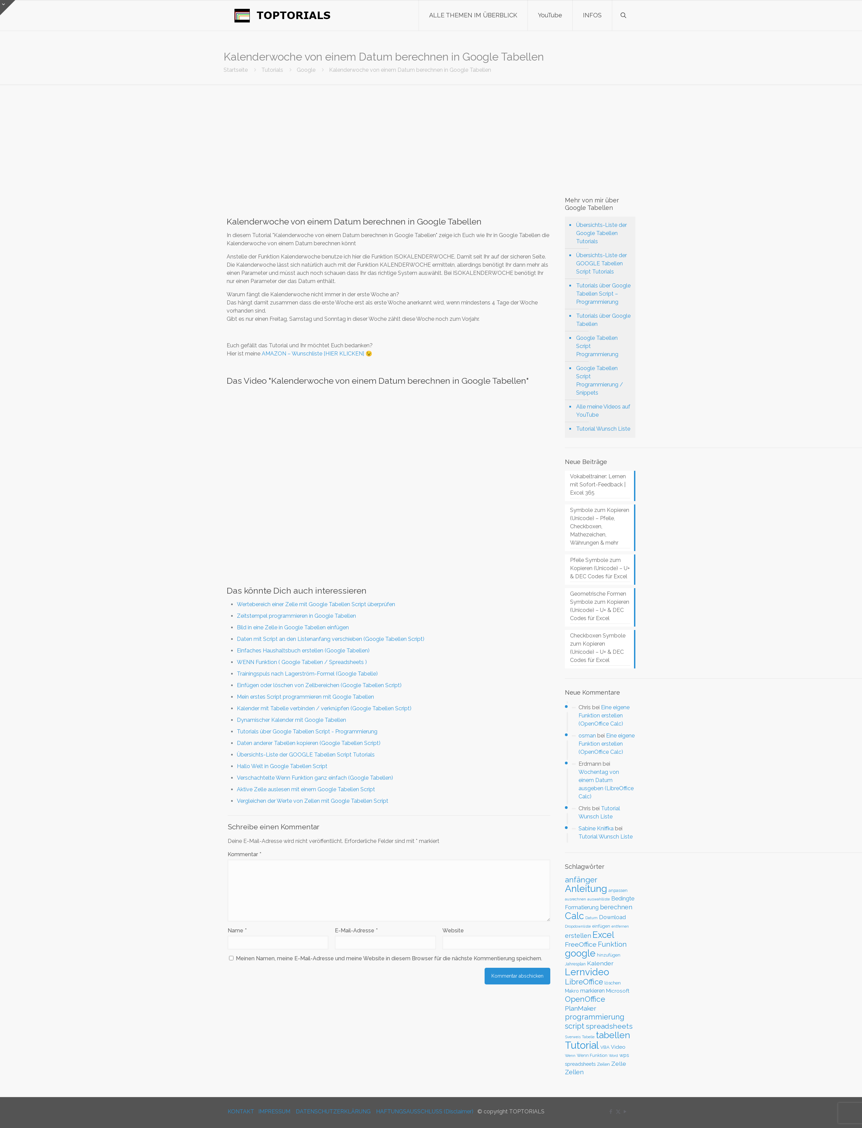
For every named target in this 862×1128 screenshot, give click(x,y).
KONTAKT (241, 1111)
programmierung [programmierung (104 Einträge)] (594, 1017)
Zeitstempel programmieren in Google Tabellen (296, 616)
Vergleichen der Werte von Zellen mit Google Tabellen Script (312, 801)
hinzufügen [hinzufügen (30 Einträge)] (608, 955)
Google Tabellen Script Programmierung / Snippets (599, 380)
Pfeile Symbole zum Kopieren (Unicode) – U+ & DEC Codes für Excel (600, 568)
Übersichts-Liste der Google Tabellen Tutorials (601, 233)
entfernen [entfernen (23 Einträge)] (620, 926)
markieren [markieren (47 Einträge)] (592, 991)
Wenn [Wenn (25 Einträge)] (570, 1055)
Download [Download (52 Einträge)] (612, 917)
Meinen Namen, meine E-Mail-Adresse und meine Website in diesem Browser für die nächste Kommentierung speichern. (389, 958)
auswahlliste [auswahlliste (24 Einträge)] (598, 899)
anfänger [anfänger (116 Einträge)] (581, 879)
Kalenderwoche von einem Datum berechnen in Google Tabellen (410, 70)
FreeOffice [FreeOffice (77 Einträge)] (581, 944)
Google (306, 70)
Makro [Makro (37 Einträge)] (572, 991)
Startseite (236, 70)
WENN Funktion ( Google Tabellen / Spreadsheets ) (302, 662)
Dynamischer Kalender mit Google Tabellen (291, 720)
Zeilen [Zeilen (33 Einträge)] (603, 1064)
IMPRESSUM (274, 1111)
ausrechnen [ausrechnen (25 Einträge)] (575, 899)
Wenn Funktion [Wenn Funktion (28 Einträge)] (592, 1055)
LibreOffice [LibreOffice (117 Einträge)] (584, 981)
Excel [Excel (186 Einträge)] (603, 935)
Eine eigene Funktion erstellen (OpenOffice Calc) (604, 715)
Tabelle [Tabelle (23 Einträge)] (588, 1037)
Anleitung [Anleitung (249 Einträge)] (586, 888)
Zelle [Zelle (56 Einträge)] (618, 1063)
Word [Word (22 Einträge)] (613, 1056)
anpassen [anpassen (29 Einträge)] (618, 890)
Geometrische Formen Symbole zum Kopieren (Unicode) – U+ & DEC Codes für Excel (599, 606)
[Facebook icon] (611, 1112)
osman (587, 735)
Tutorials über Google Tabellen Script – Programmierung (603, 293)
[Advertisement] (431, 135)
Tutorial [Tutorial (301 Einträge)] (582, 1045)
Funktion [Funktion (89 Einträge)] (612, 944)
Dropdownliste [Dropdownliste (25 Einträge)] (578, 926)
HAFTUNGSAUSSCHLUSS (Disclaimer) (424, 1111)
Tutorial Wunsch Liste (603, 429)
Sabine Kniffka (596, 828)
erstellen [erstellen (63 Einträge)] (578, 935)
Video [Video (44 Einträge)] (618, 1047)
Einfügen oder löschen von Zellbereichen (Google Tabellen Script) (319, 685)
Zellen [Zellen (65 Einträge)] (574, 1072)
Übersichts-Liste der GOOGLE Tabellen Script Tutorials (306, 754)
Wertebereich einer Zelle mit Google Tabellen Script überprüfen (316, 604)
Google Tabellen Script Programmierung (597, 346)
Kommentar (244, 854)
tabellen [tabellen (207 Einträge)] (613, 1035)
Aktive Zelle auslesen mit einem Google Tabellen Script (306, 789)
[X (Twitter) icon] (618, 1112)
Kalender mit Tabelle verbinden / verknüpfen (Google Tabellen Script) (324, 708)
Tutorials (272, 70)
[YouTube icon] (625, 1112)
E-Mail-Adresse (356, 930)
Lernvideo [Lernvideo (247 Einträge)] (587, 972)
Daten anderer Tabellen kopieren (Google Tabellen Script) (308, 743)
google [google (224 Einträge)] (580, 953)
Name (237, 930)
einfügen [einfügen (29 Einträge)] (601, 926)
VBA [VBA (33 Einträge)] (604, 1047)
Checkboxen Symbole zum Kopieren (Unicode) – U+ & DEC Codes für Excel (597, 647)
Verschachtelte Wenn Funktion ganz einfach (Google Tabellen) (315, 778)
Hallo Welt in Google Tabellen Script (282, 766)
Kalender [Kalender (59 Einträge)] (600, 963)
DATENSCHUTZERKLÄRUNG (333, 1111)
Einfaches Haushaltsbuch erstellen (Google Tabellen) (303, 650)
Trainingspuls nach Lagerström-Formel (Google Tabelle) (307, 673)
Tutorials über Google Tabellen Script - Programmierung (307, 731)
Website (453, 930)
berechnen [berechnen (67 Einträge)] (616, 907)
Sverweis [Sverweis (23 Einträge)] (573, 1037)
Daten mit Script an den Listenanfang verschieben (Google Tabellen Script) (330, 639)
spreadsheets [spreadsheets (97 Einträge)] (609, 1026)
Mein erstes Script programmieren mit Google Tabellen (305, 697)
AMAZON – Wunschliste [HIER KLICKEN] (313, 353)
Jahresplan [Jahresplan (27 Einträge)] (575, 964)
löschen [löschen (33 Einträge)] (612, 982)
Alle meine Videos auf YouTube (603, 410)
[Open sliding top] (7, 7)
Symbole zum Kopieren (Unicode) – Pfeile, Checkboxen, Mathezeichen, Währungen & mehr (599, 526)
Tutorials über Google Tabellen (603, 320)
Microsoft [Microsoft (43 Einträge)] (618, 991)
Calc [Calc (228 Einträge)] (574, 915)
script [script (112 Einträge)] (574, 1026)
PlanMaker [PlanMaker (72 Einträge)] (580, 1008)
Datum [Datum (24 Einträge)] (591, 917)
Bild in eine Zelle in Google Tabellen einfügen (293, 627)
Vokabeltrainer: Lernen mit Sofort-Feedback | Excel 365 (598, 484)
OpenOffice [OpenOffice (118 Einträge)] (585, 999)
